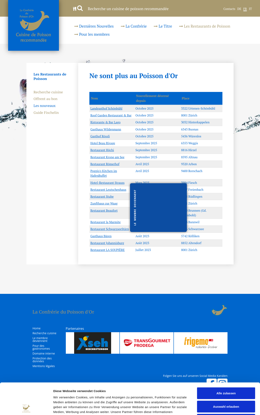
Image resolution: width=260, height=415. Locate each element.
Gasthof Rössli (100, 136)
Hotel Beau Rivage (102, 143)
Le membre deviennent (40, 339)
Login (208, 310)
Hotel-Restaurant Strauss (107, 183)
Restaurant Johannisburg (107, 243)
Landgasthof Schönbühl (106, 108)
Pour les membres (92, 34)
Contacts (229, 9)
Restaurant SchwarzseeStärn (109, 229)
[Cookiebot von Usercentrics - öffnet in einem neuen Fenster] (26, 407)
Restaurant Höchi (102, 150)
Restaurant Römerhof (104, 164)
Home (36, 328)
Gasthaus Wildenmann (105, 129)
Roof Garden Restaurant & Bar (110, 115)
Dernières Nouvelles (94, 26)
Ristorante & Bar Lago (105, 122)
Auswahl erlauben (226, 375)
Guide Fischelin (46, 113)
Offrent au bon (45, 99)
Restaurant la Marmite (105, 222)
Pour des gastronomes (41, 347)
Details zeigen (216, 407)
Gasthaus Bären (101, 236)
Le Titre (163, 26)
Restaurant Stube (102, 196)
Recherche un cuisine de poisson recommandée (121, 8)
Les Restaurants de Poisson (204, 26)
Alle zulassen (226, 361)
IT (250, 9)
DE (239, 9)
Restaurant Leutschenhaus (108, 190)
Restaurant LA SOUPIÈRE (107, 250)
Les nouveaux (45, 106)
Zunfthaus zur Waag (104, 203)
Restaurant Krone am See (107, 157)
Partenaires (75, 328)
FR (245, 9)
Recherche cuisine (48, 92)
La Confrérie (134, 26)
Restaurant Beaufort (104, 210)
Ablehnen (226, 388)
